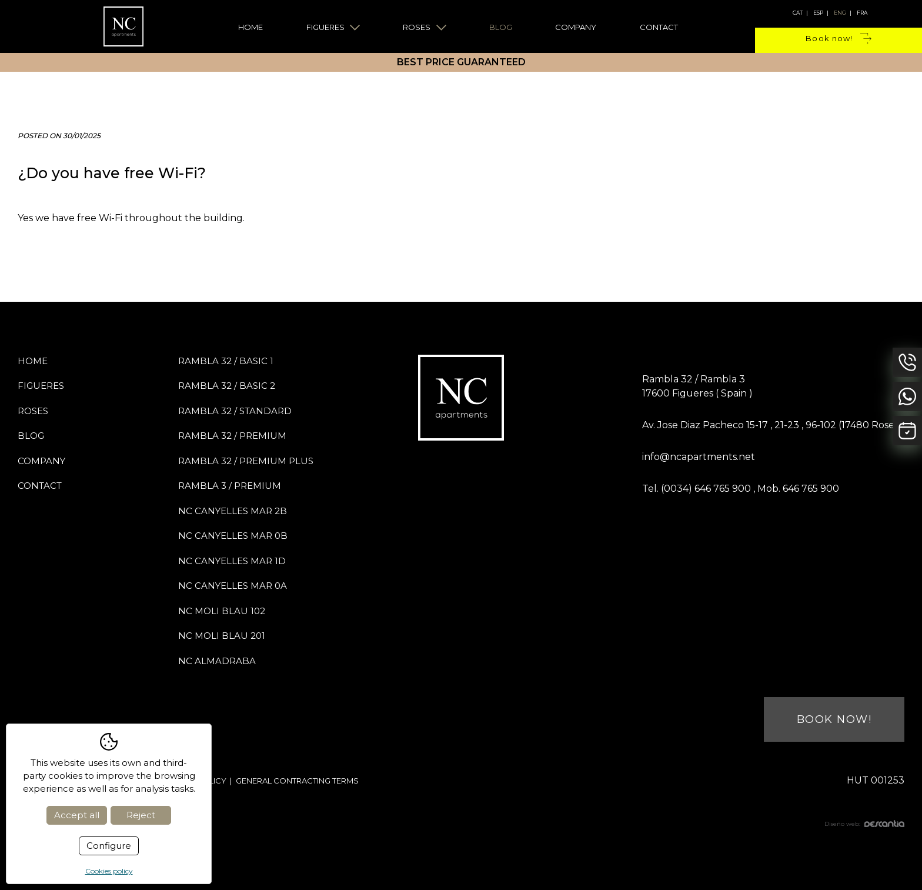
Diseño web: (864, 824)
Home (250, 27)
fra (862, 12)
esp (818, 12)
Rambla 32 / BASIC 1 (225, 360)
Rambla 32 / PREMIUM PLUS (245, 460)
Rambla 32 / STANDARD (235, 410)
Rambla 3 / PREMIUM (229, 485)
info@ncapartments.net (698, 456)
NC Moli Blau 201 (221, 635)
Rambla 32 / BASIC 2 (226, 385)
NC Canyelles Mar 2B (232, 510)
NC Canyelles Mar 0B (233, 535)
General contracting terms (297, 780)
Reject (140, 815)
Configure (108, 845)
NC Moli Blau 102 (221, 610)
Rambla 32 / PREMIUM (232, 435)
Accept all (76, 815)
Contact (659, 27)
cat (798, 12)
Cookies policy (109, 870)
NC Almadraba (217, 660)
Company (575, 27)
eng (840, 12)
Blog (500, 27)
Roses (424, 27)
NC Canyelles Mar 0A (232, 585)
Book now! (838, 39)
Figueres (333, 27)
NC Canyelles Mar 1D (232, 560)
